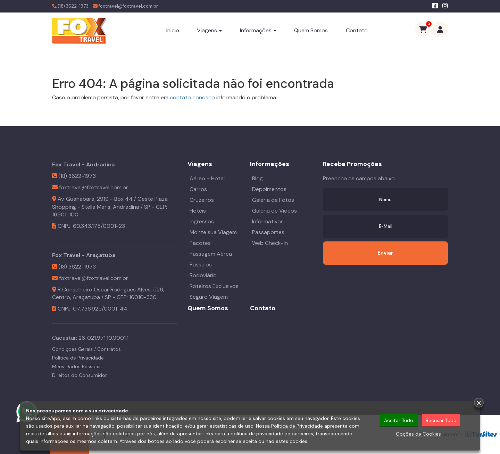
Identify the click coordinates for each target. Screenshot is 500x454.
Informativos (268, 221)
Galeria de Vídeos (274, 210)
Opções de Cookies (418, 434)
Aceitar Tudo (398, 421)
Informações (258, 30)
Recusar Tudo (441, 421)
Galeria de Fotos (273, 200)
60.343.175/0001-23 (99, 226)
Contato (357, 30)
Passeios (201, 264)
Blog (257, 178)
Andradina (126, 207)
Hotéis (198, 210)
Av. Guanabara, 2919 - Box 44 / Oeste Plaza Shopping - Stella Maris (110, 203)
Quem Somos (311, 30)
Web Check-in (270, 243)
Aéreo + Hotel (207, 178)
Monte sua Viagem (213, 232)
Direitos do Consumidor (79, 375)
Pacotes (200, 243)
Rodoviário (203, 275)
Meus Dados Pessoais (77, 366)
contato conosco (192, 97)
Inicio (172, 30)
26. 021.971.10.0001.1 (103, 337)
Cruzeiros (202, 200)
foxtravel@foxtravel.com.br (128, 6)
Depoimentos (269, 189)
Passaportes (268, 232)
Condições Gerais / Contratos (86, 349)
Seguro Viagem (209, 296)
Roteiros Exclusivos (214, 286)
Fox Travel (66, 164)
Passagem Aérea (211, 253)
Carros (198, 189)
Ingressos (202, 221)
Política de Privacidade (78, 358)
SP (147, 207)
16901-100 (65, 214)
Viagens (209, 30)
